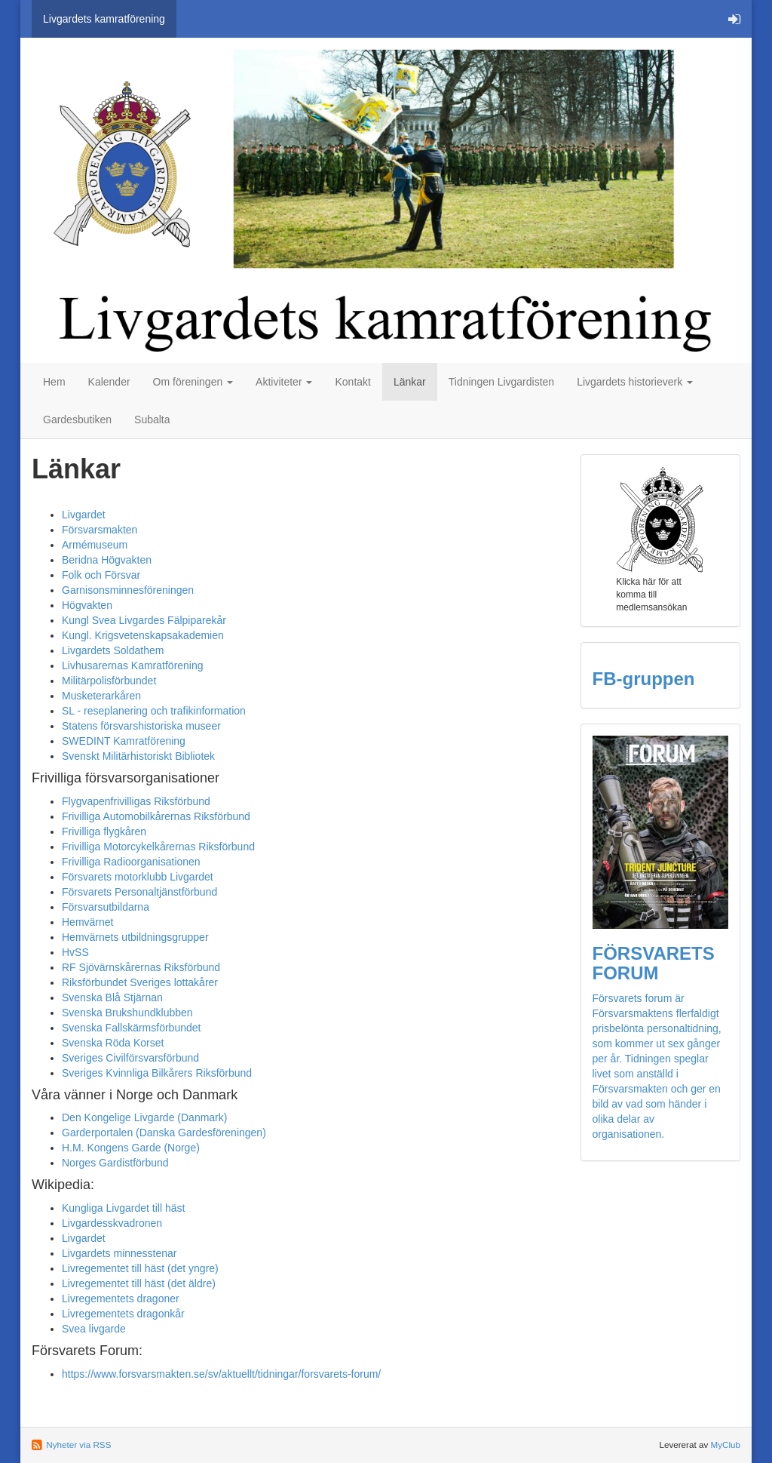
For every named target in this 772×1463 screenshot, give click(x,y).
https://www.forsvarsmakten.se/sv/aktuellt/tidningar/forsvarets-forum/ (221, 1374)
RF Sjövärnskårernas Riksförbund (141, 967)
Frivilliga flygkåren (104, 831)
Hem (54, 382)
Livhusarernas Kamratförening (133, 665)
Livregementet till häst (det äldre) (139, 1283)
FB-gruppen (644, 678)
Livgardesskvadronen (112, 1223)
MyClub (725, 1444)
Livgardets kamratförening (104, 19)
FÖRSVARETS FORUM (654, 963)
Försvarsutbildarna (105, 907)
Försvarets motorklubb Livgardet (137, 877)
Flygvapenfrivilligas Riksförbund (136, 801)
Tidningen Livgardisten (501, 382)
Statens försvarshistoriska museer (141, 726)
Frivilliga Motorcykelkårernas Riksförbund (158, 847)
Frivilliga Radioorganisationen (131, 862)
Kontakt (352, 382)
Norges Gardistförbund (115, 1163)
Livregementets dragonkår (123, 1314)
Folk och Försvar (101, 575)
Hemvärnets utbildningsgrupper (135, 937)
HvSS (75, 952)
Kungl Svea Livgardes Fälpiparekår (144, 620)
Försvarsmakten (99, 530)
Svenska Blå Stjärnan (112, 997)
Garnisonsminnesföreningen (128, 590)
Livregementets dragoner (120, 1298)
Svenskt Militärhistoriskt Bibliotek (138, 756)
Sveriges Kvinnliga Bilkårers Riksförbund (157, 1073)
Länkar (410, 382)
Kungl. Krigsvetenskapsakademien (143, 635)
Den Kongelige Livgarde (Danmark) (144, 1117)
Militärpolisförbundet (109, 681)
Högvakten (87, 605)
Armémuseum (94, 545)
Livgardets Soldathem (113, 650)
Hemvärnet (87, 922)
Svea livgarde (94, 1329)
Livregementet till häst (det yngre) (140, 1268)
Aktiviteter (284, 382)
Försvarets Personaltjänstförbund (139, 892)
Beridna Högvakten (107, 560)
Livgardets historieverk (635, 382)
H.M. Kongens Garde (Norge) (131, 1148)
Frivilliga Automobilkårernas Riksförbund (156, 816)
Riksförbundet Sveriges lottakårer (140, 982)
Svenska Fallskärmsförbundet (131, 1028)
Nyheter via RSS (78, 1444)
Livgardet (84, 515)
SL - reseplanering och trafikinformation (154, 711)
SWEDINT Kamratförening (123, 741)
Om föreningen (193, 382)
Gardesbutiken (77, 419)
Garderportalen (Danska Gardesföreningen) (164, 1132)
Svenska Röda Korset (113, 1043)
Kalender (109, 382)
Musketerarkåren (101, 696)
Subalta (152, 419)
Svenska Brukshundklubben (127, 1013)
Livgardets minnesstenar (119, 1253)
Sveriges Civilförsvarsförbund (130, 1058)
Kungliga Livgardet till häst (123, 1208)
